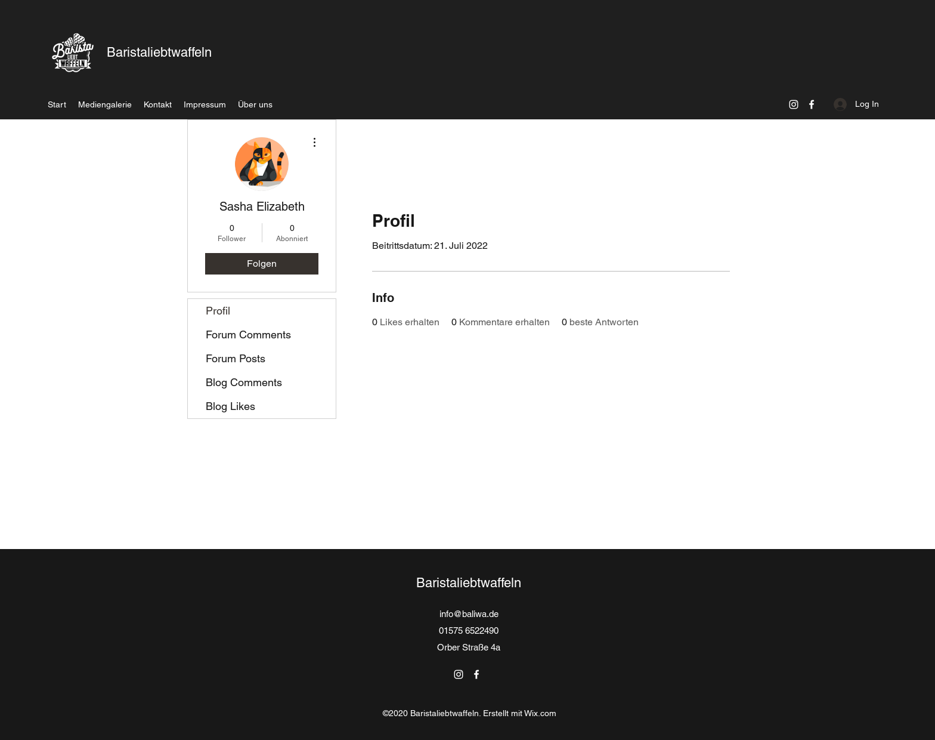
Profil (218, 310)
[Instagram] (794, 104)
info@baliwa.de (469, 614)
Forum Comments (248, 334)
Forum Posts (235, 358)
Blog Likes (230, 406)
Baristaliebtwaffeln (159, 52)
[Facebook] (812, 104)
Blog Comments (244, 382)
